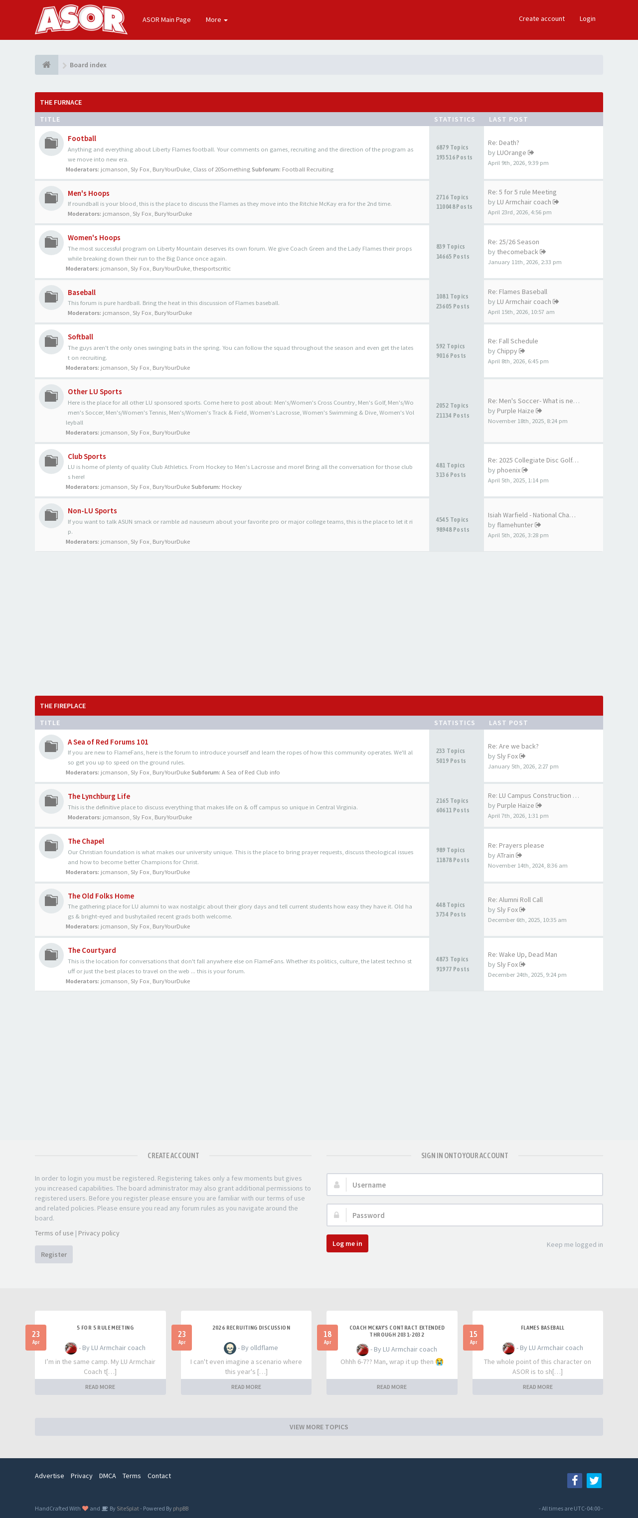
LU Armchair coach (524, 201)
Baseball (82, 292)
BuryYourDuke (171, 169)
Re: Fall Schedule (513, 340)
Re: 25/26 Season (513, 241)
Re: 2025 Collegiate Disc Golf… (533, 459)
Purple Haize (515, 410)
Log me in (347, 1243)
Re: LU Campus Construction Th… (537, 795)
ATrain (505, 855)
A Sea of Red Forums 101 (108, 742)
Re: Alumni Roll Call (515, 899)
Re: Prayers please (516, 845)
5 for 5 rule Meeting (105, 1327)
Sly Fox (140, 169)
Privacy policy (99, 1232)
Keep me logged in (569, 1245)
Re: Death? (503, 142)
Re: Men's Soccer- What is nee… (536, 400)
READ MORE (100, 1386)
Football (82, 138)
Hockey (232, 486)
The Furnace (61, 102)
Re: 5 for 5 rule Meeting (522, 191)
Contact (159, 1475)
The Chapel (86, 841)
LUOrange (511, 152)
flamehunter (515, 524)
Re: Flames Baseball (517, 291)
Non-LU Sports (92, 510)
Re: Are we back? (513, 746)
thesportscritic (212, 268)
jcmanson (114, 169)
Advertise (49, 1475)
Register (54, 1254)
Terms (132, 1475)
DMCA (107, 1475)
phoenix (508, 469)
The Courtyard (92, 950)
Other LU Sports (95, 391)
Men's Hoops (89, 193)
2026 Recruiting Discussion (251, 1327)
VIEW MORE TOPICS (319, 1426)
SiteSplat (127, 1508)
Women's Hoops (94, 237)
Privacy (82, 1475)
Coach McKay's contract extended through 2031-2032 (397, 1331)
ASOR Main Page (167, 19)
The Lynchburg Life (99, 796)
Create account (542, 18)
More (217, 19)
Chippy (507, 350)
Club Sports (87, 456)
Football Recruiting (307, 169)
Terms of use (54, 1232)
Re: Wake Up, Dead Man (522, 954)
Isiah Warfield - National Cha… (532, 514)
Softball (80, 336)
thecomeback (517, 251)
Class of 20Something (221, 169)
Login (588, 18)
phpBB (180, 1508)
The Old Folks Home (101, 896)
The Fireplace (63, 705)
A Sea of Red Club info (251, 772)
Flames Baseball (543, 1327)
